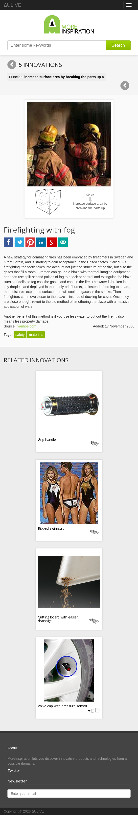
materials (36, 335)
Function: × (56, 77)
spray (90, 194)
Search (118, 45)
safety (19, 335)
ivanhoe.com (26, 326)
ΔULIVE (12, 5)
